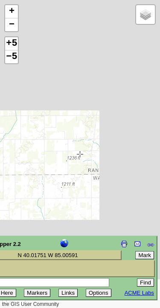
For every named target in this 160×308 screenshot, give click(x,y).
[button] (11, 11)
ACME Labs (139, 293)
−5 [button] (11, 56)
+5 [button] (11, 43)
